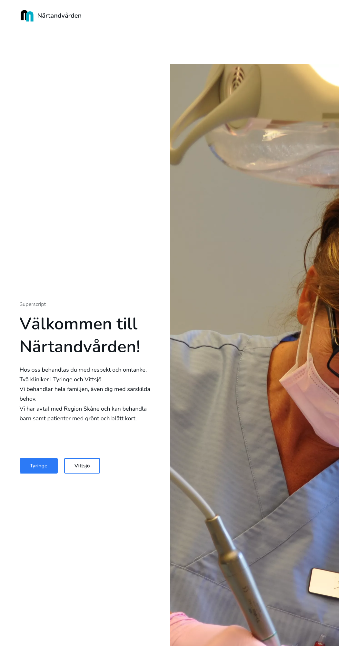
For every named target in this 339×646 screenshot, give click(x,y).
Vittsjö (82, 465)
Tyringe (38, 465)
